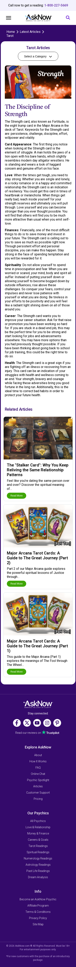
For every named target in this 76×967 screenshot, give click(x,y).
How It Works (38, 761)
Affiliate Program (38, 905)
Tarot (10, 36)
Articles (38, 786)
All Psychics (38, 821)
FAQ (38, 767)
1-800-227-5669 (56, 5)
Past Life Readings (38, 871)
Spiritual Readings (38, 852)
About (38, 755)
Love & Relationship (38, 827)
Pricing (38, 798)
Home (10, 32)
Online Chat (38, 773)
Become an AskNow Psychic (38, 899)
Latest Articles (30, 32)
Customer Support (38, 792)
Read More (16, 495)
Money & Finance (38, 833)
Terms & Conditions (38, 911)
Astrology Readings (38, 864)
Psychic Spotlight (38, 780)
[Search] (68, 18)
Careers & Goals (38, 839)
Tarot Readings (38, 846)
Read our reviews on (28, 733)
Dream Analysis (38, 877)
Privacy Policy (38, 918)
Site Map (38, 924)
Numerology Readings (38, 858)
